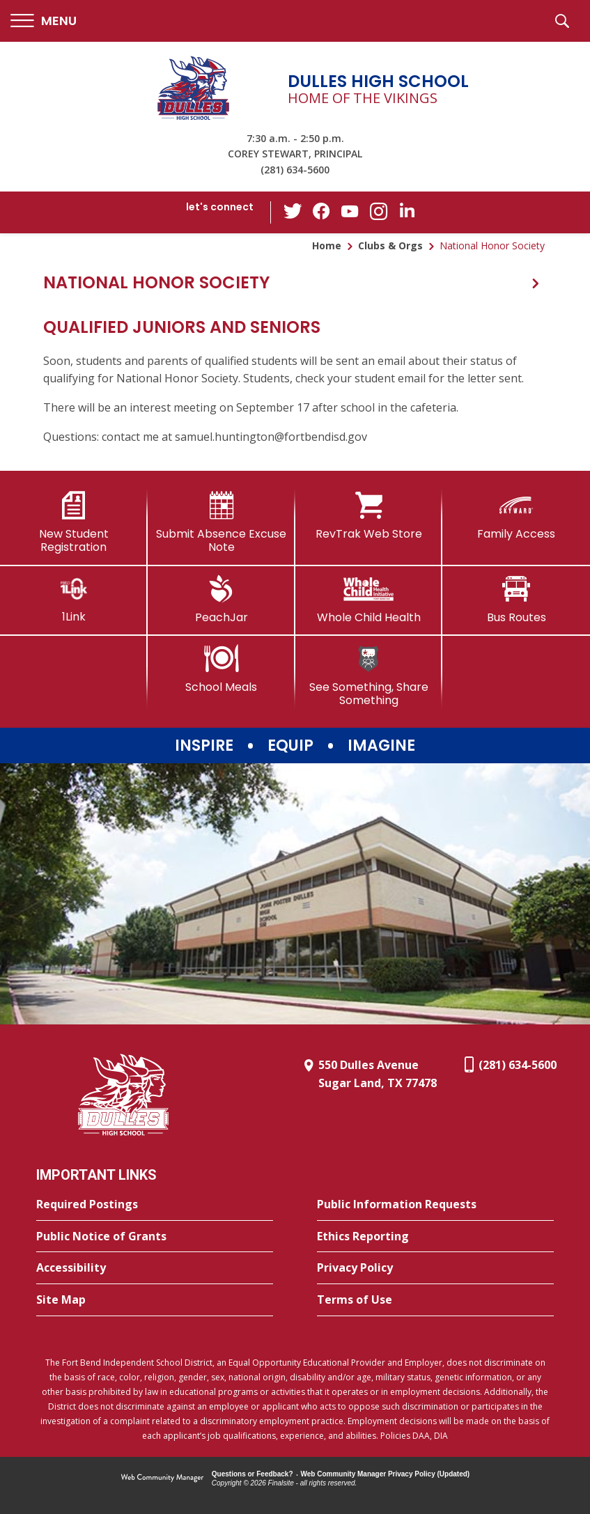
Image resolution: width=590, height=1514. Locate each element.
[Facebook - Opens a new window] (322, 212)
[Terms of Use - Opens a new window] (435, 1300)
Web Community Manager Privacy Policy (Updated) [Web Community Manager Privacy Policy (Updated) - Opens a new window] (385, 1474)
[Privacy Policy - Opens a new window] (435, 1268)
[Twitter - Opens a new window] (294, 211)
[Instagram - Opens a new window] (377, 212)
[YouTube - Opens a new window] (350, 212)
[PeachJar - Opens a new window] (221, 599)
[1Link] (74, 599)
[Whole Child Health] (369, 599)
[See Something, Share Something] (369, 675)
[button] (43, 21)
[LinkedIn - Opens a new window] (405, 211)
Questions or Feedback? (252, 1474)
